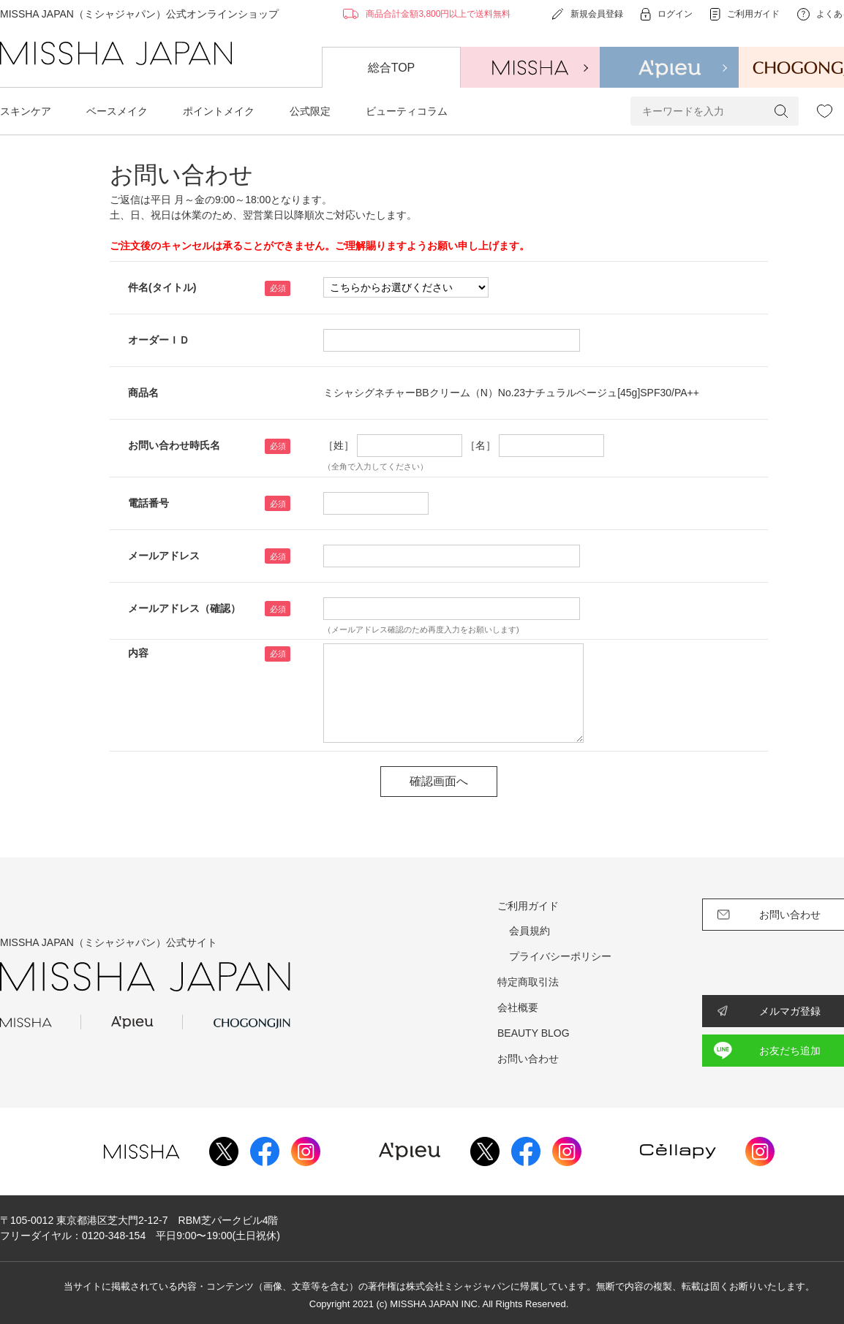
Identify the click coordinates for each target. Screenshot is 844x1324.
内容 (138, 653)
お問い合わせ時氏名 (174, 445)
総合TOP (391, 67)
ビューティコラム (407, 111)
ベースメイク (117, 111)
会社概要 (517, 1007)
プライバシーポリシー (560, 956)
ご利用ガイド (528, 906)
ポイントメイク (219, 111)
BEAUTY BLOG (533, 1033)
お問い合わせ (528, 1058)
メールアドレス (164, 555)
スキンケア (25, 111)
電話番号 (148, 503)
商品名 (143, 392)
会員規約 (529, 931)
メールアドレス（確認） (184, 608)
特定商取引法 (528, 982)
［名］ (480, 445)
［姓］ (338, 445)
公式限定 (310, 111)
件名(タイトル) (162, 287)
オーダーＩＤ (158, 340)
